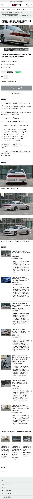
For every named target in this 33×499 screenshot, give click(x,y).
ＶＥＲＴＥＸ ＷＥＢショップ (16, 1)
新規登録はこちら (5, 155)
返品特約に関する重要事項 (8, 81)
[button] (2, 5)
